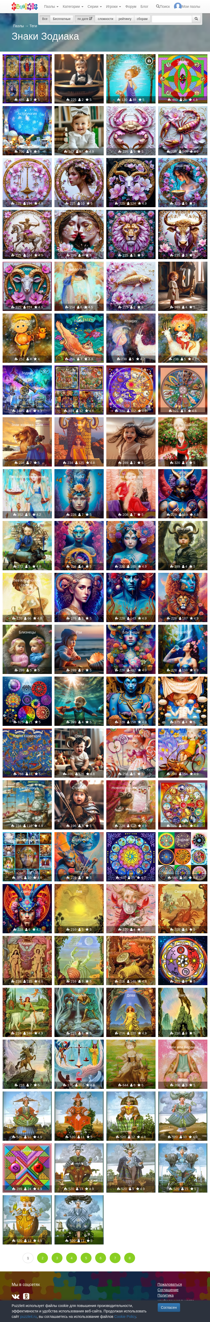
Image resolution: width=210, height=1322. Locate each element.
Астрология (27, 114)
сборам (142, 19)
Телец (183, 217)
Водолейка (79, 269)
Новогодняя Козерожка (130, 788)
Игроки (113, 6)
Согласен (169, 1307)
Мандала (182, 943)
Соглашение (168, 1290)
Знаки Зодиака (130, 373)
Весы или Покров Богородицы (183, 686)
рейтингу (125, 19)
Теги (33, 26)
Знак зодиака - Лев (27, 425)
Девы (182, 373)
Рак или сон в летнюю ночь (182, 738)
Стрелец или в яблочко (131, 738)
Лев (131, 217)
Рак (131, 114)
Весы (79, 62)
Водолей (183, 165)
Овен (27, 269)
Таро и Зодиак (79, 373)
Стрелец (27, 217)
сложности (105, 19)
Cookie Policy (125, 1316)
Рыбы (131, 269)
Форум (130, 6)
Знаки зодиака (27, 840)
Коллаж (27, 1151)
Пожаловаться (170, 1284)
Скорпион (183, 114)
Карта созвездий (27, 736)
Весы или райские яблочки (182, 427)
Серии (95, 6)
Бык (131, 1047)
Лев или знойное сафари (27, 582)
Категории (73, 6)
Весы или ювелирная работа (27, 479)
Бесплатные (62, 19)
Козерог (131, 62)
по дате (85, 19)
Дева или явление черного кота (131, 479)
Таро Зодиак (27, 62)
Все (45, 19)
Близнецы (79, 217)
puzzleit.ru (28, 1316)
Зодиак (183, 62)
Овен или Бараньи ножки (183, 1049)
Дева (79, 114)
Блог (144, 6)
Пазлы (51, 6)
